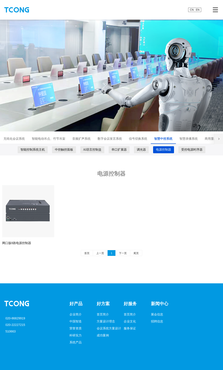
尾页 (136, 253)
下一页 (123, 253)
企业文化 (130, 321)
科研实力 (75, 335)
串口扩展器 (119, 149)
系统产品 (75, 342)
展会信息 (157, 314)
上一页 (100, 253)
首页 (87, 253)
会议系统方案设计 (109, 328)
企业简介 (75, 314)
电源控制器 (163, 149)
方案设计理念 (106, 321)
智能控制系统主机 (32, 149)
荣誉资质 (75, 328)
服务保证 (130, 328)
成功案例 (103, 335)
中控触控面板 (64, 149)
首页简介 (103, 314)
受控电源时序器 (192, 149)
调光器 (141, 149)
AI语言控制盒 (92, 149)
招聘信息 (157, 321)
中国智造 (75, 321)
